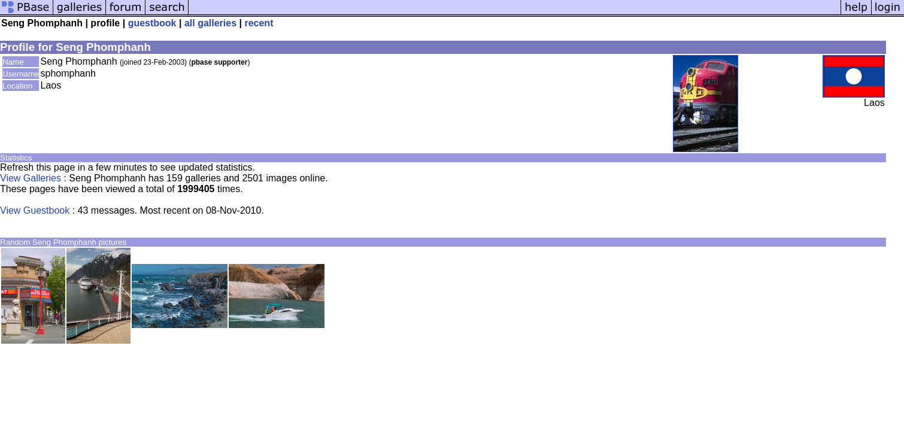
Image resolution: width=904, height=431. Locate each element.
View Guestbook (34, 210)
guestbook (152, 23)
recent (258, 23)
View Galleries (30, 178)
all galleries (210, 23)
